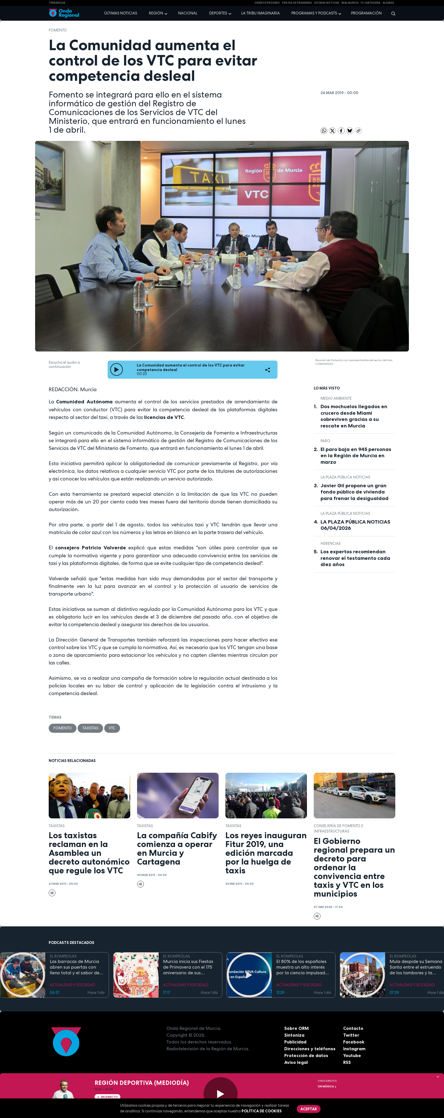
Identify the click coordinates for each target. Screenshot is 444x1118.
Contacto (353, 1028)
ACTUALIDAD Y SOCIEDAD (72, 985)
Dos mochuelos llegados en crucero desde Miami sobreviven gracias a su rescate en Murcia (354, 416)
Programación (366, 13)
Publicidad (295, 1042)
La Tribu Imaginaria (260, 13)
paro (325, 441)
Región (156, 13)
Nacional (187, 13)
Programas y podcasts (314, 13)
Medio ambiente (336, 398)
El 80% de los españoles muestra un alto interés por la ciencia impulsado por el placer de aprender (303, 967)
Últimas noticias (120, 13)
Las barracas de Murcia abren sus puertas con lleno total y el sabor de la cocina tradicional (74, 967)
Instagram (354, 1048)
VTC (112, 728)
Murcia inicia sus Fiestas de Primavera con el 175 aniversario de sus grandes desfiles (188, 967)
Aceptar (308, 1109)
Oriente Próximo (267, 3)
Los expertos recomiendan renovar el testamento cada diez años (355, 558)
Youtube (352, 1055)
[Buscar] (391, 13)
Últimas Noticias (326, 3)
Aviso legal (296, 1062)
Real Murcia (349, 3)
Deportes (218, 13)
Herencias (331, 543)
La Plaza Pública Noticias (345, 477)
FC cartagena (370, 3)
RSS (347, 1062)
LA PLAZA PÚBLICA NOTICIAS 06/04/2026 (355, 525)
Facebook (353, 1042)
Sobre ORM (296, 1028)
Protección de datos (306, 1055)
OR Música (327, 1086)
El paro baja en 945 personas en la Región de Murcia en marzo (356, 455)
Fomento (58, 30)
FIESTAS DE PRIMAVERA (297, 3)
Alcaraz (388, 3)
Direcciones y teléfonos (310, 1048)
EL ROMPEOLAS (63, 956)
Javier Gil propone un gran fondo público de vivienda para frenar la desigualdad (354, 491)
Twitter (351, 1035)
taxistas (90, 728)
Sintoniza (294, 1035)
